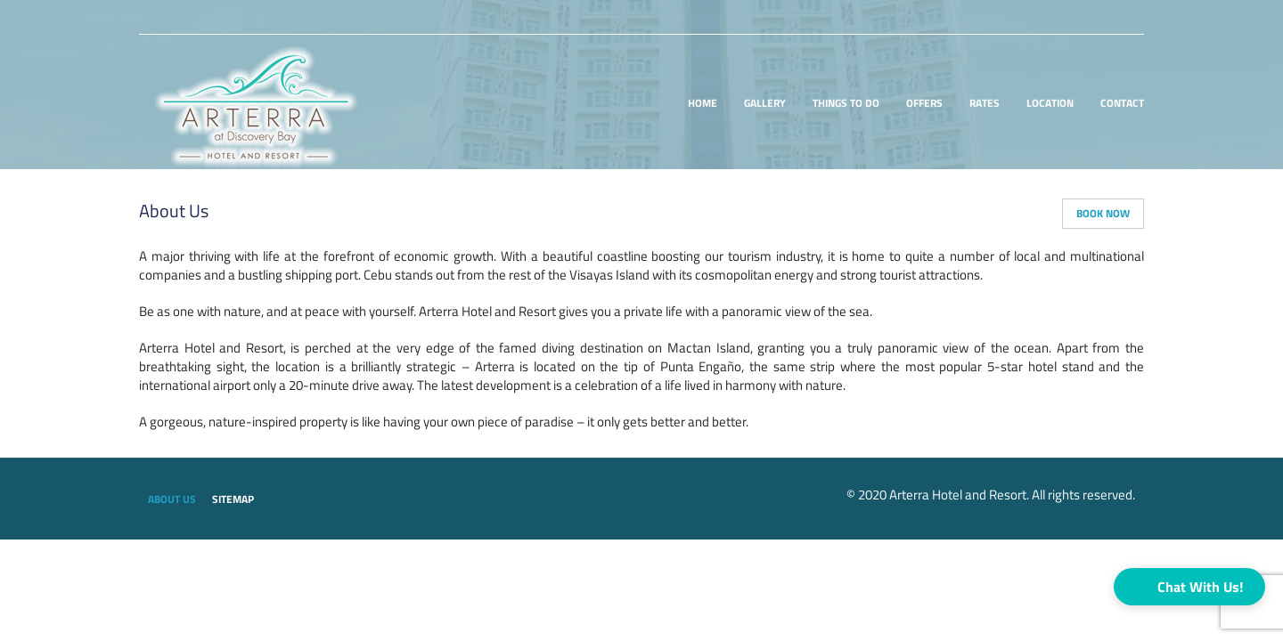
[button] (1189, 586)
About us (172, 499)
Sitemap (233, 499)
